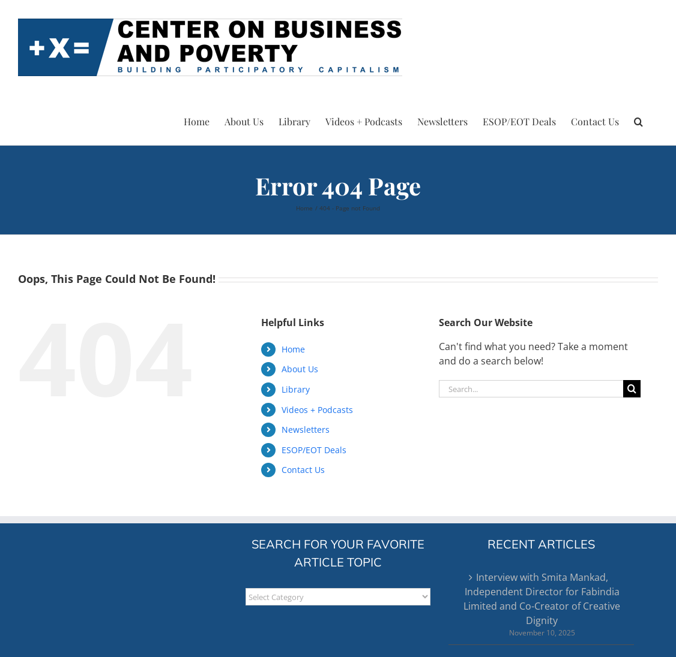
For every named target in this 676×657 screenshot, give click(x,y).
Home (293, 349)
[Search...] (531, 388)
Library (296, 389)
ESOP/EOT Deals (314, 450)
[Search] (632, 388)
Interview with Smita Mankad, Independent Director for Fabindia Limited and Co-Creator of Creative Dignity (541, 599)
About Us (300, 369)
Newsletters (306, 429)
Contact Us (303, 469)
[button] (638, 120)
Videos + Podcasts (317, 409)
